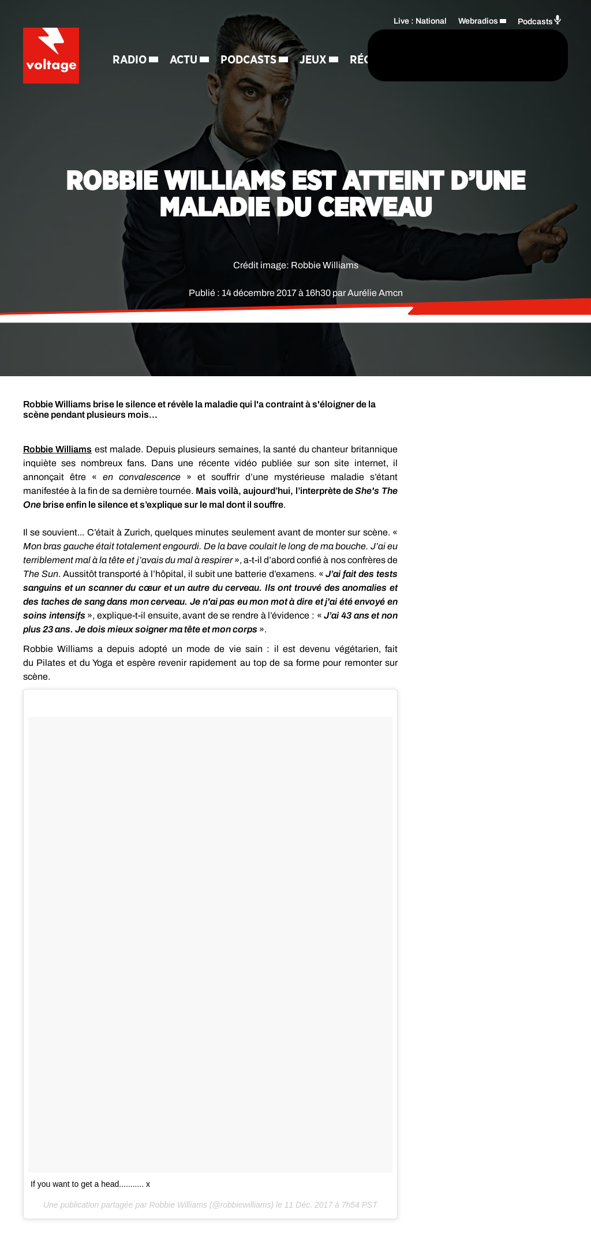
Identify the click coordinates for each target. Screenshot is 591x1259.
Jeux (127, 81)
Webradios (478, 20)
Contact (255, 81)
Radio (131, 40)
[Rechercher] (318, 56)
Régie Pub (192, 81)
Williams (57, 449)
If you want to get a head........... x (90, 1184)
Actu (185, 40)
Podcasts (250, 40)
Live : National (420, 20)
